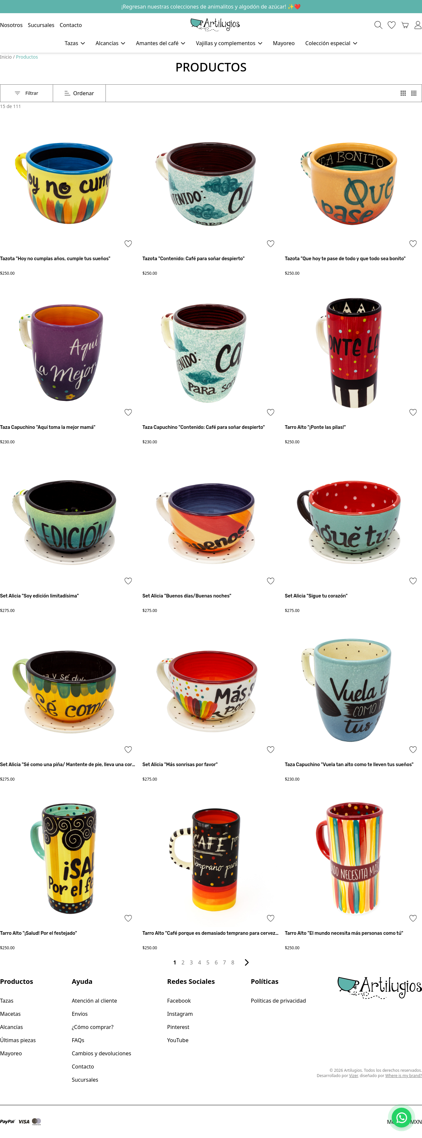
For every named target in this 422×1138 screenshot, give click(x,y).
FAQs (78, 1040)
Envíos (80, 1013)
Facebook (179, 1000)
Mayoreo (284, 43)
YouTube (178, 1040)
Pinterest (178, 1027)
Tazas (7, 1000)
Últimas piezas (18, 1040)
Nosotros (11, 25)
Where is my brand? (403, 1075)
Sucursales (41, 25)
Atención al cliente (94, 1000)
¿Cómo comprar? (93, 1027)
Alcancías (11, 1027)
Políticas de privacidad (278, 1000)
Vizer (353, 1075)
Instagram (180, 1013)
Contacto (71, 25)
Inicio (6, 57)
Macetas (10, 1013)
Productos (27, 57)
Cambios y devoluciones (101, 1053)
